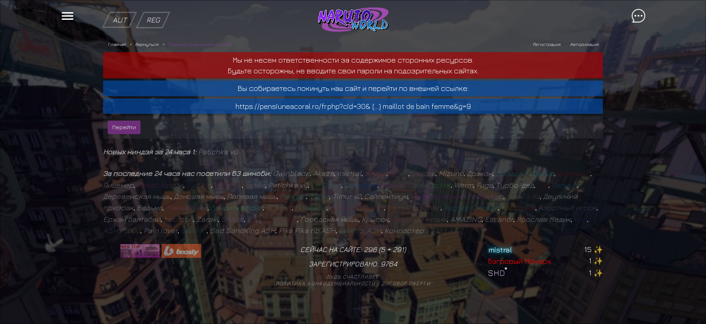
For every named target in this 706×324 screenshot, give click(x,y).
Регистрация (546, 44)
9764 (388, 263)
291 (398, 249)
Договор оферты (405, 283)
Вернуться (146, 44)
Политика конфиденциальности (326, 283)
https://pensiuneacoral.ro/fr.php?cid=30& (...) (308, 106)
